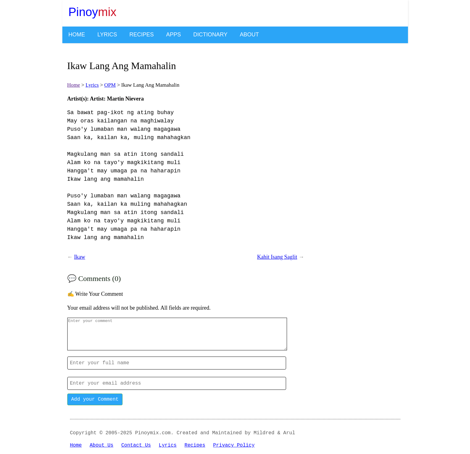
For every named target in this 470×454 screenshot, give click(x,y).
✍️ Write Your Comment (95, 294)
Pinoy (93, 12)
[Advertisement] (355, 143)
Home (77, 34)
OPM (110, 85)
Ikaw (79, 257)
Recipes (141, 34)
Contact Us (136, 445)
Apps (173, 34)
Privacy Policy (234, 445)
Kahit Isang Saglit (277, 257)
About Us (102, 445)
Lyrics (107, 34)
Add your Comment (95, 399)
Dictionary (210, 34)
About (249, 34)
